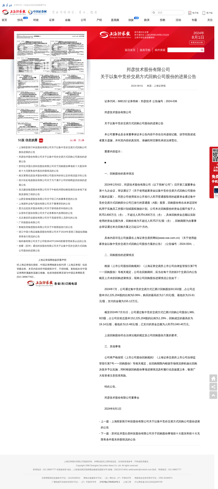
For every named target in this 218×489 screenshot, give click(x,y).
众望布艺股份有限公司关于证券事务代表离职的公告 (46, 213)
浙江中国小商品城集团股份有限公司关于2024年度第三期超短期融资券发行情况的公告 (53, 234)
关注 (210, 20)
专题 (194, 20)
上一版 (73, 140)
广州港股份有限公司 (29, 222)
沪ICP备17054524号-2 (110, 482)
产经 (99, 20)
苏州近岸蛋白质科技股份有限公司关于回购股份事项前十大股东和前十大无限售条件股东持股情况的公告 (53, 168)
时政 (36, 20)
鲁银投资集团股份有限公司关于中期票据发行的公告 (46, 227)
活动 (178, 20)
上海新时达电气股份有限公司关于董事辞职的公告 (44, 203)
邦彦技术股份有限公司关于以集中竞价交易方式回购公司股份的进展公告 (53, 159)
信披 (131, 20)
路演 (146, 20)
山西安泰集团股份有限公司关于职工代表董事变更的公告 (48, 199)
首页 (4, 20)
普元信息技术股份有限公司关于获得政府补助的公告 (46, 208)
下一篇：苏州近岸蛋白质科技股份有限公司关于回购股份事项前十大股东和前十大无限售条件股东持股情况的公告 (150, 436)
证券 (51, 20)
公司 (83, 20)
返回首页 (130, 50)
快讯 (20, 20)
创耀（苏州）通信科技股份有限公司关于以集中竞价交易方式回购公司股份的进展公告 (53, 248)
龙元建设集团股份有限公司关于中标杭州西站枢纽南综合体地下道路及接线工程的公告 (53, 192)
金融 (67, 20)
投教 (162, 20)
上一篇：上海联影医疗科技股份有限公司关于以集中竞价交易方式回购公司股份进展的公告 (150, 424)
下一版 (81, 140)
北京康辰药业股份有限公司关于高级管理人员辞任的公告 (48, 217)
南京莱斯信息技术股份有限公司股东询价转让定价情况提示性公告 (53, 175)
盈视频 (115, 20)
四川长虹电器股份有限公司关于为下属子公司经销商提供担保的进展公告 (53, 182)
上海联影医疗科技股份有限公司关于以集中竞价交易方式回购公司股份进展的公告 (53, 149)
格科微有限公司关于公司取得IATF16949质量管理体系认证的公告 (52, 241)
